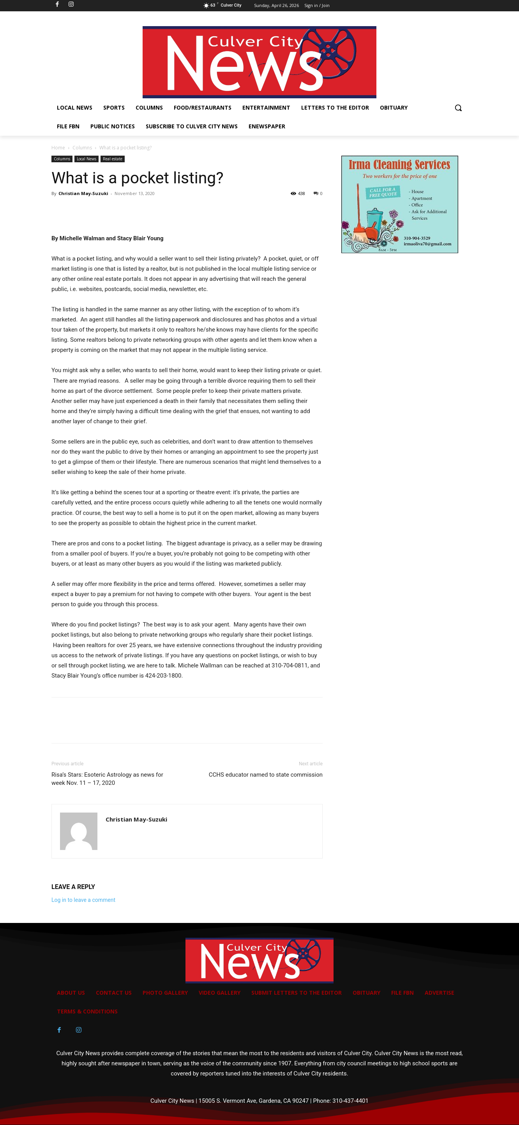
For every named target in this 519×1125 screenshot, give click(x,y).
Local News (86, 158)
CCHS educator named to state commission (266, 774)
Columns (82, 147)
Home (58, 147)
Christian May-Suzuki (83, 193)
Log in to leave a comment (83, 900)
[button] (458, 107)
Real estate (112, 158)
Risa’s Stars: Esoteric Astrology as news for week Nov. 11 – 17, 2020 (107, 778)
